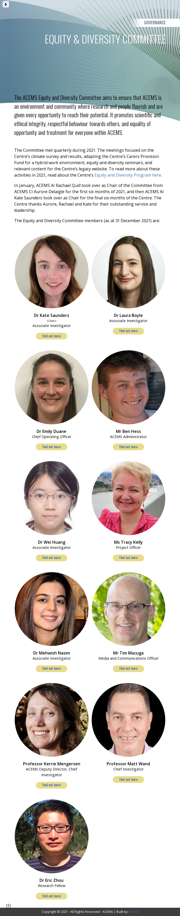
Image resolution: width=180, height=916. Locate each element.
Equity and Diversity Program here (127, 175)
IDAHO (133, 911)
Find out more (51, 335)
